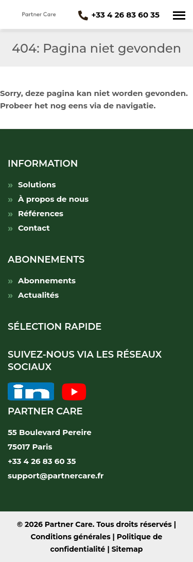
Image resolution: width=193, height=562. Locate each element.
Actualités (38, 295)
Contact (34, 228)
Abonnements (47, 280)
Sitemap (127, 549)
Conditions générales (71, 536)
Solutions (37, 184)
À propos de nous (53, 199)
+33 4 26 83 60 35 (119, 15)
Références (40, 213)
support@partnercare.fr (56, 475)
